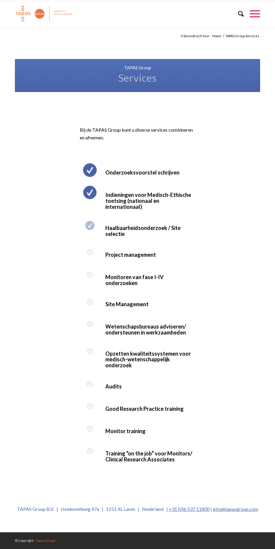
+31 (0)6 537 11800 (189, 509)
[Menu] (252, 13)
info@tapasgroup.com (235, 509)
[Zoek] (238, 13)
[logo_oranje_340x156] (44, 13)
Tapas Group (45, 540)
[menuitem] (238, 13)
